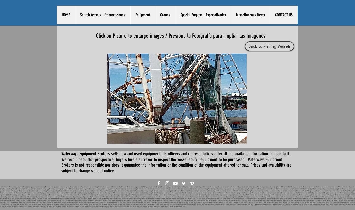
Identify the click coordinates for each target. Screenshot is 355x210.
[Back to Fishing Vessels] (269, 46)
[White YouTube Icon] (175, 183)
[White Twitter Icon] (183, 183)
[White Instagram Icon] (167, 183)
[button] (102, 15)
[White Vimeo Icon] (192, 183)
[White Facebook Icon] (158, 183)
